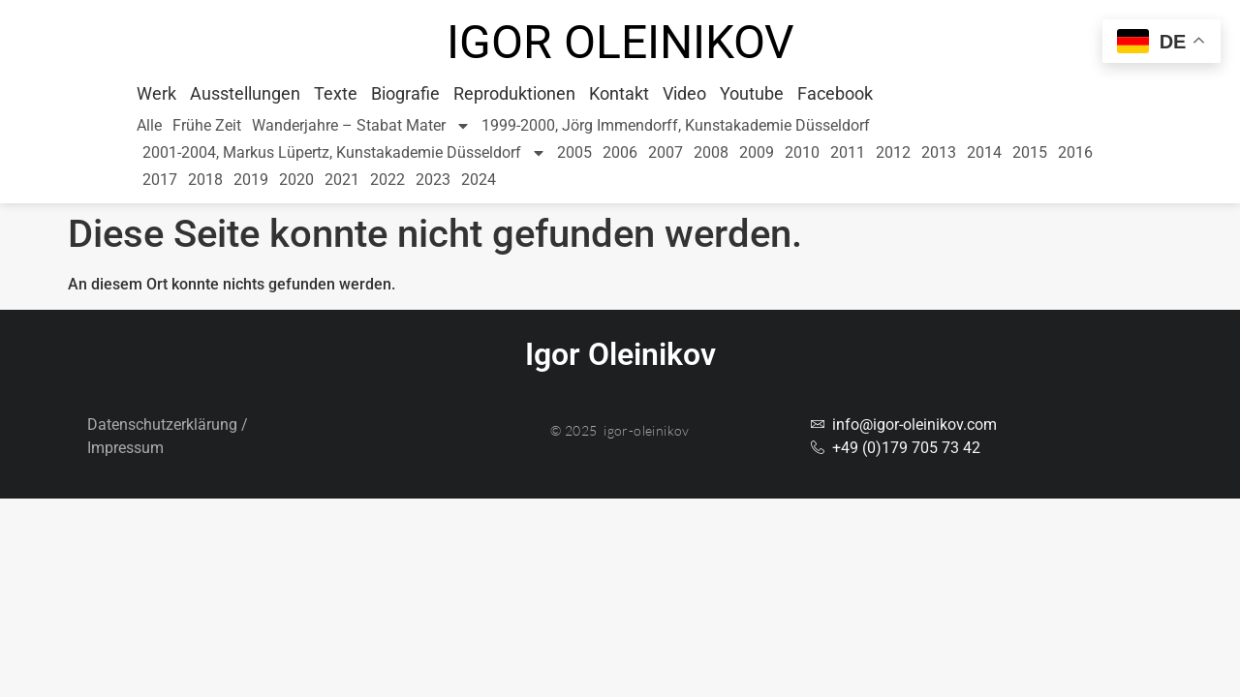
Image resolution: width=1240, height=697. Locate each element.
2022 (387, 179)
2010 (802, 152)
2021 (342, 179)
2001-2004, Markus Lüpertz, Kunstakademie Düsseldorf (344, 153)
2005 (574, 152)
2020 (296, 179)
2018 (205, 179)
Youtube (752, 94)
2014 (984, 152)
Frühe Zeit (206, 125)
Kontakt (619, 94)
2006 (620, 152)
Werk (156, 94)
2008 (711, 152)
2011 (847, 152)
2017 (159, 179)
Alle (149, 125)
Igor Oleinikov (620, 42)
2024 (478, 179)
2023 (433, 179)
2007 (665, 152)
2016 (1075, 152)
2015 (1029, 152)
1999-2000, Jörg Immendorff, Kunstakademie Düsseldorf (675, 125)
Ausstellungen (245, 94)
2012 (893, 152)
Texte (335, 94)
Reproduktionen (514, 94)
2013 (938, 152)
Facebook (835, 94)
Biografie (405, 94)
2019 (250, 179)
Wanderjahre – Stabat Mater (361, 125)
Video (684, 94)
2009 (756, 152)
